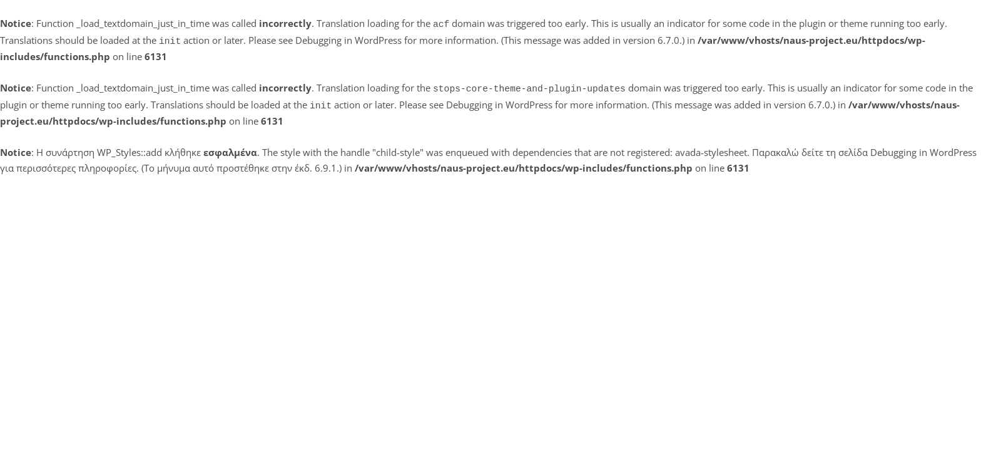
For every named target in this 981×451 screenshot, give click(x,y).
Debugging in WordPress (348, 39)
